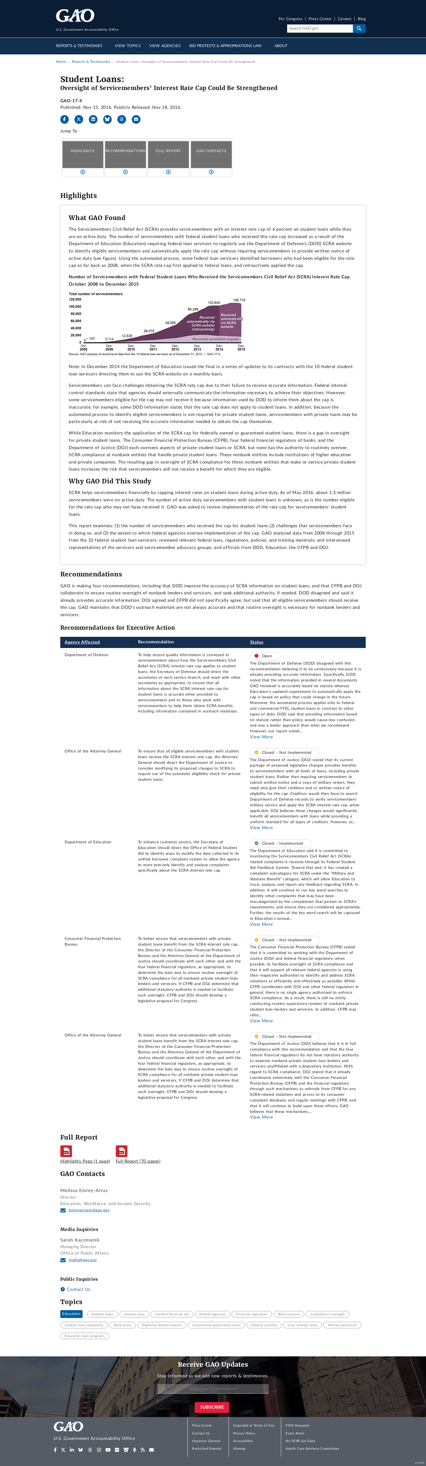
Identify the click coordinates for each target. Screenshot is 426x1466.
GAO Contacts (211, 151)
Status (257, 642)
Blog (362, 19)
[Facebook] (66, 119)
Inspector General (206, 1441)
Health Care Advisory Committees (312, 1448)
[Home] (105, 1431)
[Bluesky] (109, 119)
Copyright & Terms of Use (253, 1425)
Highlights (83, 151)
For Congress (291, 19)
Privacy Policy (244, 1433)
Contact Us (75, 1289)
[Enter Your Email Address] (213, 1389)
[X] (80, 119)
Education (71, 1314)
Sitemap (239, 1448)
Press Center (320, 19)
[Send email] (138, 119)
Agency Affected (82, 642)
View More (261, 737)
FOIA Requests (297, 1425)
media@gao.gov (83, 1260)
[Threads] (123, 119)
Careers (345, 19)
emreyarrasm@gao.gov (89, 1210)
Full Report (168, 151)
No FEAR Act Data (300, 1441)
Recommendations (125, 151)
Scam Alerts (295, 1433)
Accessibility (243, 1441)
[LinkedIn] (95, 119)
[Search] (320, 28)
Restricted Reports (206, 1448)
